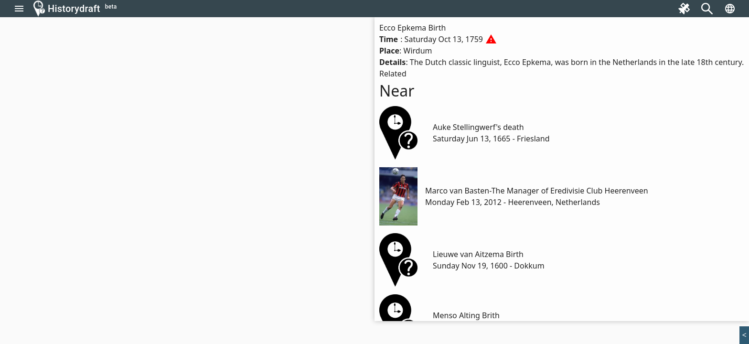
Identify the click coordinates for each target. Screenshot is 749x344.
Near (397, 90)
